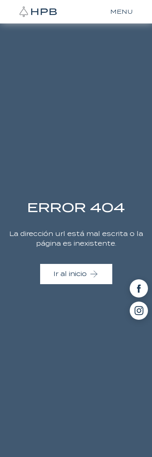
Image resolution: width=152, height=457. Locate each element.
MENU (121, 12)
